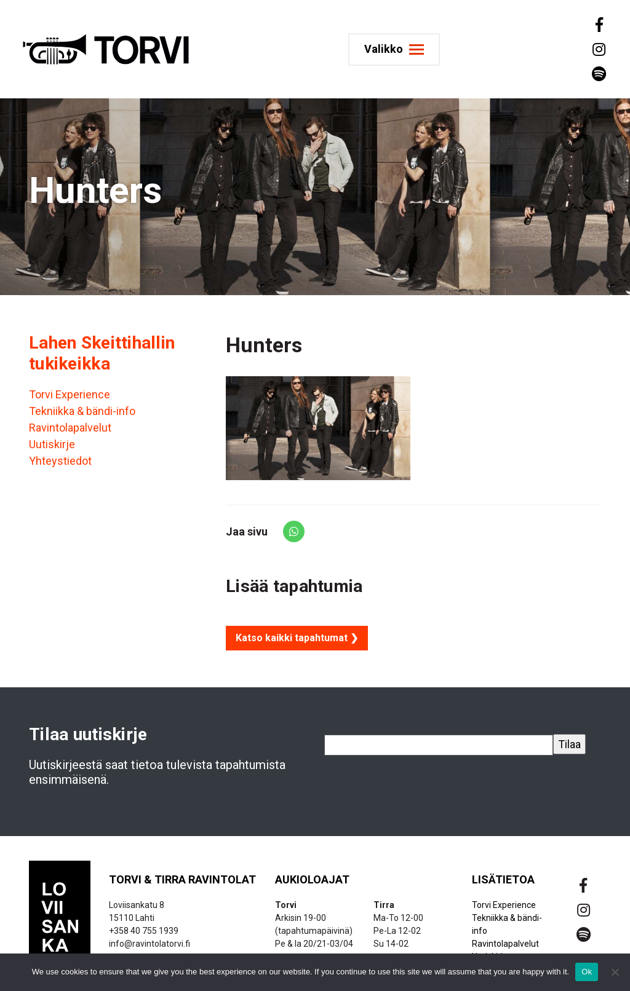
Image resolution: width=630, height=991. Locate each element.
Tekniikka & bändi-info (82, 411)
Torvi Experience (69, 394)
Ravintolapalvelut (70, 427)
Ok (586, 971)
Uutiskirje (52, 444)
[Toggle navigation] (394, 49)
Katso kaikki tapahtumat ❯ (297, 638)
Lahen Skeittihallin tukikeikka (102, 353)
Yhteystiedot (60, 460)
